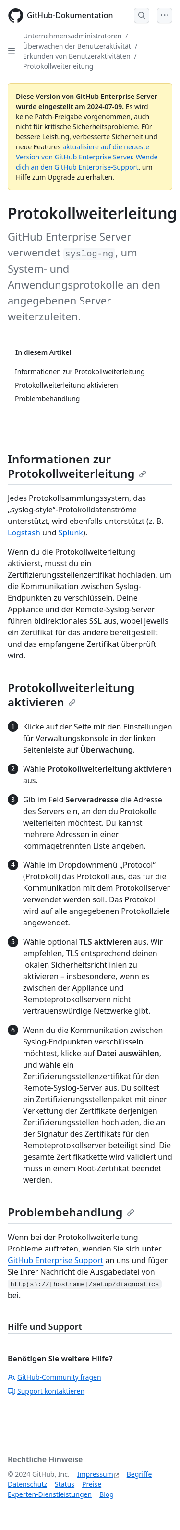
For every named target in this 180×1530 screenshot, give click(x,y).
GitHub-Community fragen (54, 1377)
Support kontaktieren (46, 1391)
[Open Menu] (164, 15)
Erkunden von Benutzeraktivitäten (77, 56)
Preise (91, 1484)
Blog (106, 1494)
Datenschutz (27, 1484)
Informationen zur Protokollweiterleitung (77, 466)
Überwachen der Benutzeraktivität (77, 45)
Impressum (95, 1474)
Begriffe (139, 1474)
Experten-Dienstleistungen (50, 1494)
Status (64, 1484)
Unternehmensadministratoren (72, 35)
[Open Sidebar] (11, 51)
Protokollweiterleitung (58, 66)
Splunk (71, 532)
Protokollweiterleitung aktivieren (71, 695)
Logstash (24, 532)
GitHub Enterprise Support (55, 1260)
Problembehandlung (71, 1212)
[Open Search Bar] (141, 15)
